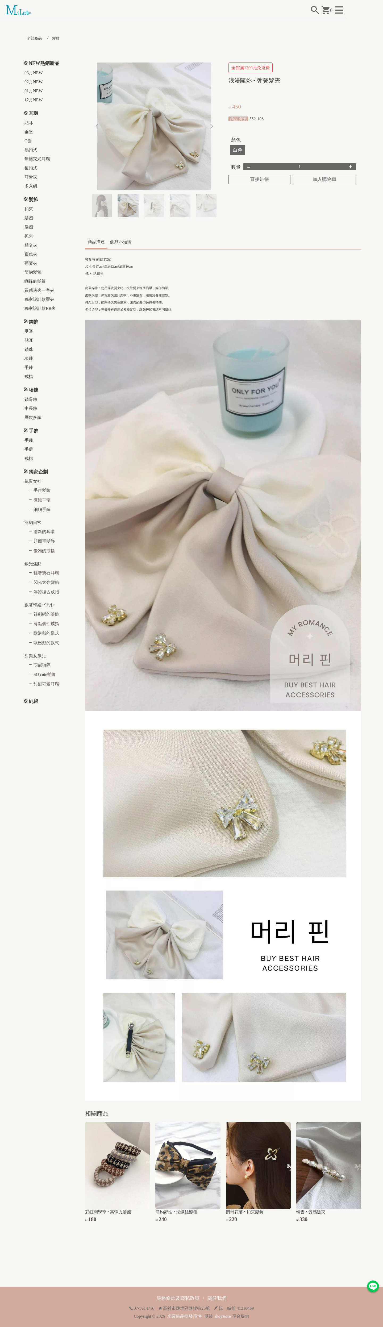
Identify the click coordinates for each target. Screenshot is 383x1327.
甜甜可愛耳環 (46, 684)
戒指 (28, 376)
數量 (236, 167)
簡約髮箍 (32, 272)
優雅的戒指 (44, 550)
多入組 (30, 186)
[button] (211, 126)
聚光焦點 (32, 563)
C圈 (28, 141)
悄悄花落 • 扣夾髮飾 (245, 1212)
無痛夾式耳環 (37, 159)
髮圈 (28, 218)
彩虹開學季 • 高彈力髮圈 (108, 1212)
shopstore (222, 1316)
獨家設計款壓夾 (39, 299)
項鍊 (28, 358)
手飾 (33, 431)
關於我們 (217, 1298)
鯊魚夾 (30, 254)
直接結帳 (259, 179)
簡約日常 (32, 522)
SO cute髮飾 (45, 674)
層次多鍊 (32, 417)
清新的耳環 (44, 531)
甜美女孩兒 (35, 656)
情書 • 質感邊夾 (311, 1212)
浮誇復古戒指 (46, 592)
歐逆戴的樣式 (46, 633)
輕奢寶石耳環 (46, 573)
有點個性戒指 (46, 623)
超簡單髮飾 (44, 541)
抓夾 (28, 236)
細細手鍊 (42, 509)
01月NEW (33, 91)
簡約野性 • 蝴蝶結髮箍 (176, 1212)
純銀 (33, 701)
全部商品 (34, 38)
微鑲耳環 (42, 500)
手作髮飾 (42, 490)
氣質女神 (32, 481)
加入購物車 (324, 179)
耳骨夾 (30, 177)
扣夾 (28, 209)
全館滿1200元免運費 (250, 67)
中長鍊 (30, 408)
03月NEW (33, 72)
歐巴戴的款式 (46, 642)
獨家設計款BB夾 (40, 308)
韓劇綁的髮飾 (46, 614)
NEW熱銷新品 (44, 63)
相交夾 (30, 245)
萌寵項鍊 (42, 665)
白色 (237, 150)
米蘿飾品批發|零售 (184, 1316)
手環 (28, 449)
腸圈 (28, 227)
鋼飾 (33, 322)
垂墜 (28, 132)
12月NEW (33, 100)
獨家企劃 (38, 472)
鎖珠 (28, 349)
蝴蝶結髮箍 (35, 281)
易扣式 (30, 150)
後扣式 (30, 168)
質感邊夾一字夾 (39, 290)
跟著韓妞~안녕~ (39, 605)
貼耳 (28, 122)
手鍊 (28, 367)
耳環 (33, 113)
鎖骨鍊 (30, 399)
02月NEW (33, 82)
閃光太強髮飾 (46, 582)
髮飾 (56, 38)
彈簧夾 (30, 263)
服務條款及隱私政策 (177, 1298)
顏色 (236, 140)
